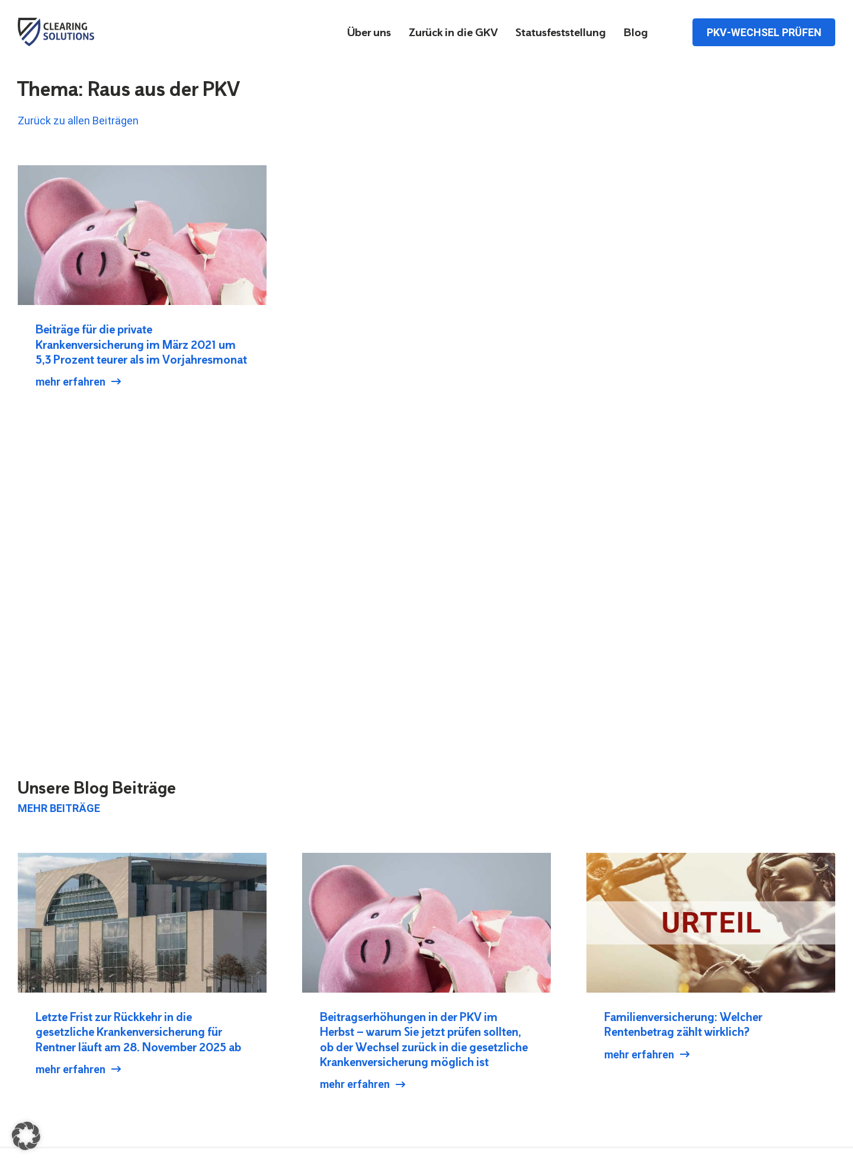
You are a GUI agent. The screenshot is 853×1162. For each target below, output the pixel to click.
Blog (636, 33)
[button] (26, 1136)
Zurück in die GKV (453, 33)
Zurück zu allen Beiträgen (78, 120)
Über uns (369, 33)
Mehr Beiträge (59, 808)
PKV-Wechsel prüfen (764, 31)
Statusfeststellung (560, 33)
